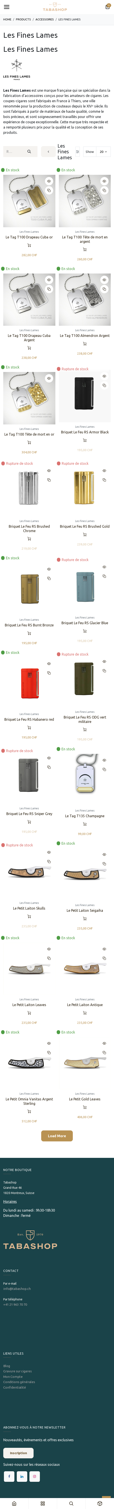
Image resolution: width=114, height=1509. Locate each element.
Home (7, 19)
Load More (57, 1136)
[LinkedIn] (22, 1476)
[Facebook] (9, 1476)
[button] (49, 181)
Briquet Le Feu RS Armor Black (85, 432)
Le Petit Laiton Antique (84, 1005)
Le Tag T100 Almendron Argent (85, 336)
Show (90, 152)
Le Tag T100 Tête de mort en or (29, 434)
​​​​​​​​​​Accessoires (45, 19)
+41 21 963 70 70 (15, 1304)
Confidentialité (14, 1387)
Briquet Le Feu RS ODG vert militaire (84, 719)
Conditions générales (19, 1382)
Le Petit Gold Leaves (84, 1099)
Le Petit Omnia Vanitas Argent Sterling (29, 1101)
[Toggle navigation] (6, 7)
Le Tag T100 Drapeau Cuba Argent (29, 338)
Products (23, 19)
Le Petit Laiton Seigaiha (84, 910)
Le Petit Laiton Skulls (29, 908)
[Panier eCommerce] (107, 7)
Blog (6, 1366)
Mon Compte (13, 1376)
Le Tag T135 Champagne (84, 816)
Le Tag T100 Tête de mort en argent (84, 239)
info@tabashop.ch (17, 1289)
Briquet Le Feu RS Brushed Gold (85, 527)
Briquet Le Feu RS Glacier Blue (84, 623)
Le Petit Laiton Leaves (29, 1005)
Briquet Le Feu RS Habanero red (29, 720)
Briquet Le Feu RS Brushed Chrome (29, 529)
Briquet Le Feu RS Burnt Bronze (29, 625)
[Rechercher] (29, 151)
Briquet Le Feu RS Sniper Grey (29, 814)
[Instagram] (34, 1476)
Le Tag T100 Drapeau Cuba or (29, 237)
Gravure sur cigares (17, 1371)
